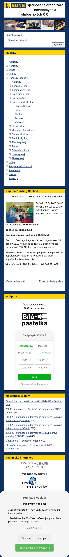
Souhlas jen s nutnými (34, 538)
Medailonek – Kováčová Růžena (23, 440)
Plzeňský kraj (19, 142)
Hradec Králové (23, 106)
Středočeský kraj (20, 150)
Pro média (14, 170)
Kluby (12, 162)
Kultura (12, 174)
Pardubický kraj (20, 138)
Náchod (19, 114)
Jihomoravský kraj (21, 90)
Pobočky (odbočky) (19, 78)
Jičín (17, 110)
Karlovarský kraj (20, 94)
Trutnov (19, 118)
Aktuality (13, 61)
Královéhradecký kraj (23, 102)
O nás (12, 70)
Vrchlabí (19, 122)
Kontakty (13, 65)
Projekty (13, 178)
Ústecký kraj (18, 154)
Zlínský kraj (18, 158)
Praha (15, 146)
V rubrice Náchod (15, 281)
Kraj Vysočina (19, 98)
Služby (12, 74)
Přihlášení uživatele (18, 40)
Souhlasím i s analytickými (34, 547)
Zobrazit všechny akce (51, 281)
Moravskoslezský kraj (23, 130)
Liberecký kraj (19, 126)
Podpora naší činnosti (20, 166)
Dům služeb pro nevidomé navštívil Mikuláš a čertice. (34, 401)
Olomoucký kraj (20, 134)
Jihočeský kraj (19, 86)
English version (14, 35)
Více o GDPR (34, 527)
